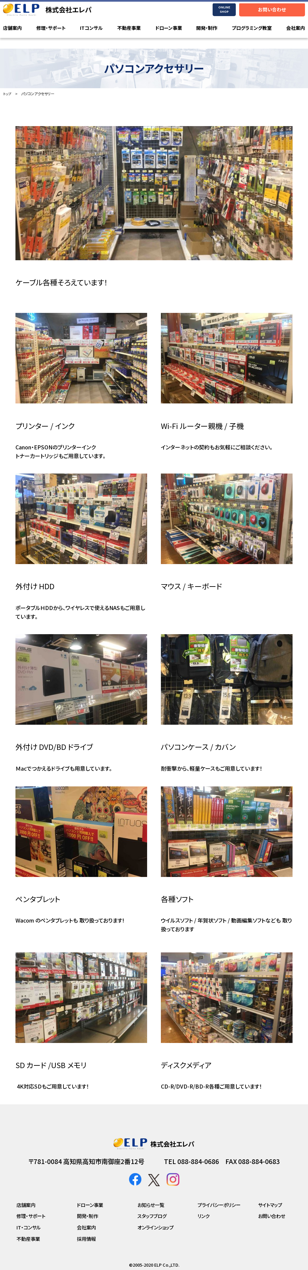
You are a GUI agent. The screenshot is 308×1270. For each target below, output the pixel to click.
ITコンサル (91, 28)
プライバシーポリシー (218, 1204)
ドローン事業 (168, 28)
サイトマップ (270, 1204)
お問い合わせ (272, 9)
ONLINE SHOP (224, 9)
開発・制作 (206, 28)
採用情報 (86, 1238)
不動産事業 (129, 28)
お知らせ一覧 (150, 1204)
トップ (7, 93)
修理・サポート (51, 28)
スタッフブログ (152, 1215)
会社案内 (295, 28)
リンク (203, 1215)
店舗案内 (12, 28)
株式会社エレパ (68, 9)
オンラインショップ (155, 1227)
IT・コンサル (28, 1227)
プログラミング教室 (252, 28)
